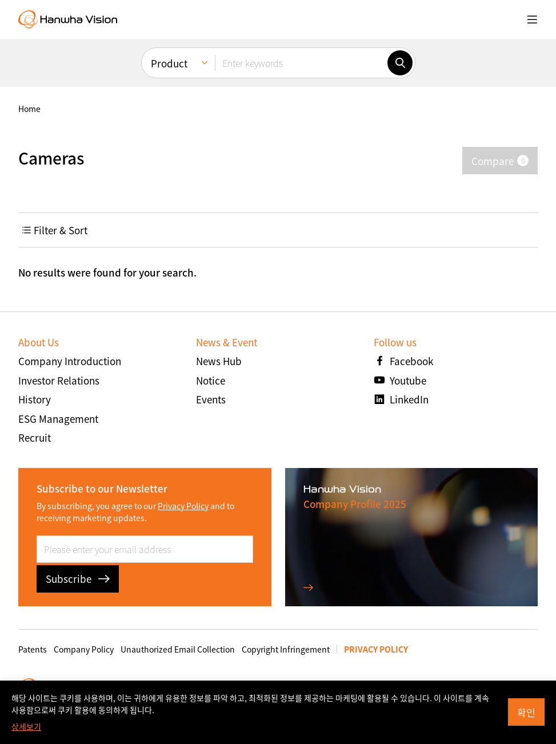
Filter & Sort (54, 230)
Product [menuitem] (169, 63)
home (29, 108)
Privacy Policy (183, 505)
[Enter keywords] (301, 63)
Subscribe (78, 578)
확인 (526, 712)
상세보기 (26, 726)
